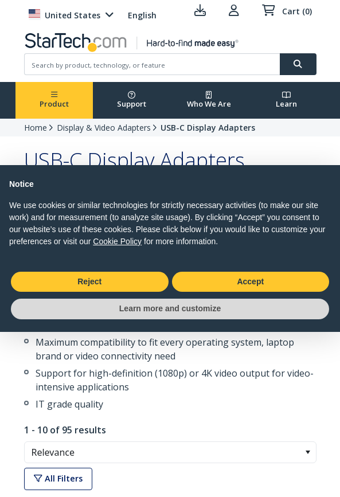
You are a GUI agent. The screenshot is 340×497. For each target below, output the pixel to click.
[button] (307, 452)
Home (35, 127)
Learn (286, 100)
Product (54, 100)
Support (131, 100)
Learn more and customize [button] (170, 308)
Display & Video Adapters (104, 127)
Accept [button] (250, 281)
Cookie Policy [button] (117, 241)
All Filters (58, 478)
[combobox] (170, 452)
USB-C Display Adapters (208, 127)
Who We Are (209, 100)
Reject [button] (89, 281)
